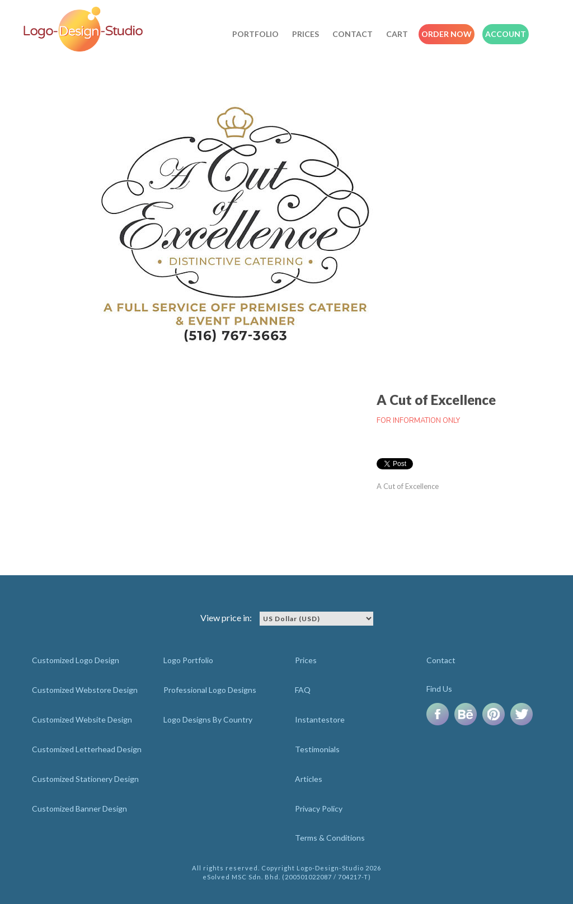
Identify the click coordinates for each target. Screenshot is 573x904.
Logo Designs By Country (207, 719)
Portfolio (255, 34)
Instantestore (320, 719)
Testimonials (317, 749)
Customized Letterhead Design (87, 749)
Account (505, 34)
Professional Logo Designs (209, 690)
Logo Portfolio (188, 660)
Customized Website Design (82, 719)
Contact (352, 34)
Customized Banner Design (79, 808)
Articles (308, 779)
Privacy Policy (318, 808)
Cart (397, 34)
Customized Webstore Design (85, 690)
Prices (305, 34)
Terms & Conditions (330, 837)
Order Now (446, 34)
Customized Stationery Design (85, 779)
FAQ (303, 690)
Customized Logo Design (75, 660)
